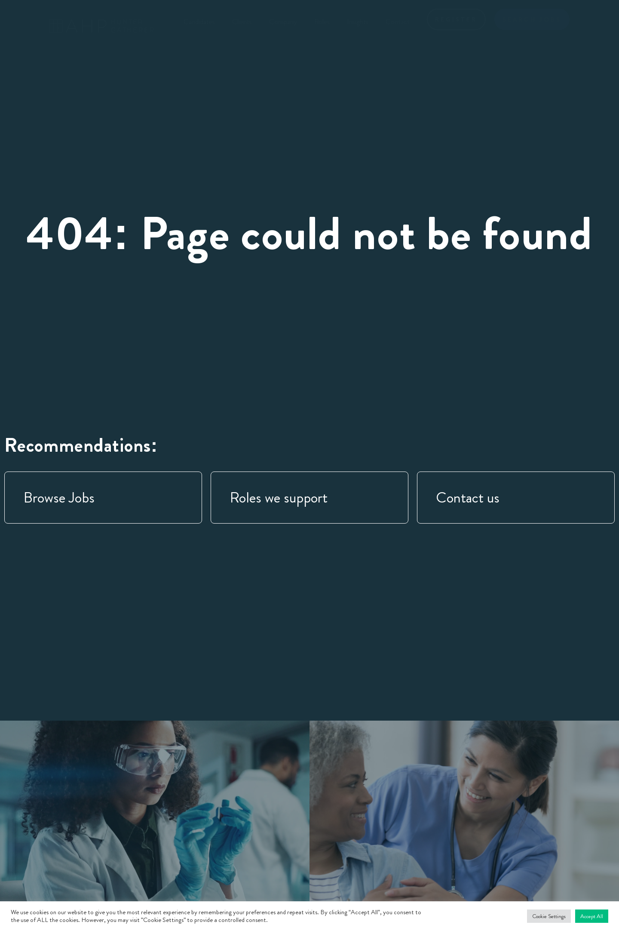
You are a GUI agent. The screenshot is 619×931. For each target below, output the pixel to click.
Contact (398, 21)
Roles (322, 21)
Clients (242, 21)
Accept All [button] (591, 916)
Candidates (199, 21)
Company (283, 21)
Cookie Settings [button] (549, 916)
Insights (357, 21)
